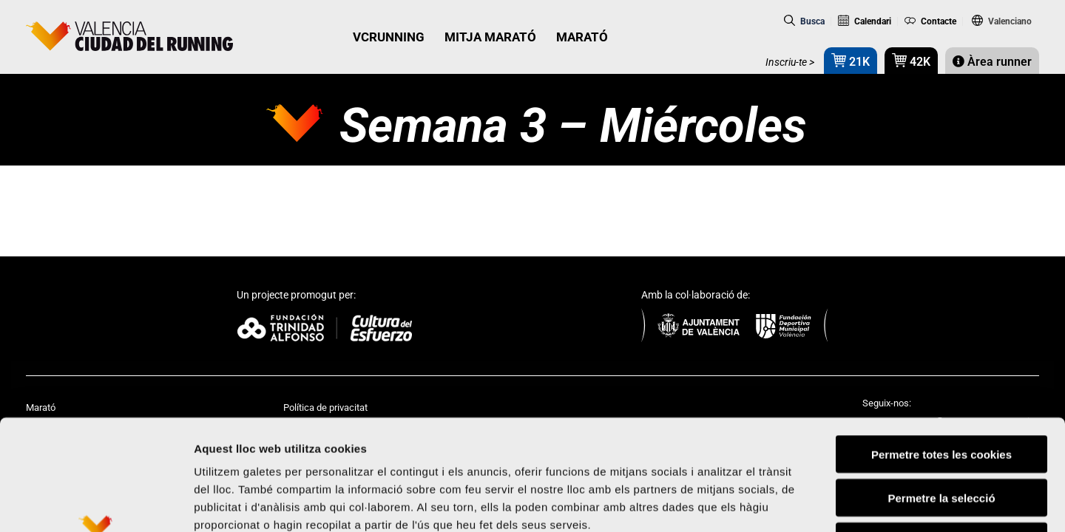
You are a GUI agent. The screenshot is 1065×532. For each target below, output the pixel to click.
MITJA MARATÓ (490, 37)
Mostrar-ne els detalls (851, 503)
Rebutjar (941, 438)
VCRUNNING (389, 37)
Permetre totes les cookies (941, 350)
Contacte (931, 21)
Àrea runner (992, 62)
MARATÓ (582, 37)
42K (911, 60)
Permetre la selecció (941, 394)
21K (850, 60)
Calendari (864, 21)
